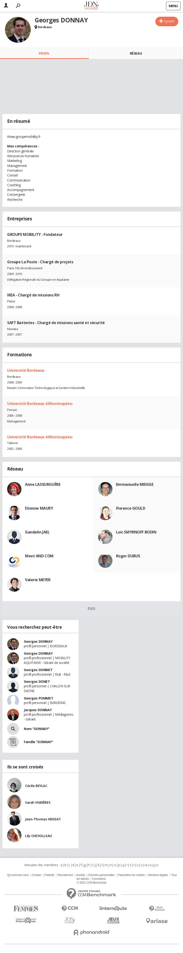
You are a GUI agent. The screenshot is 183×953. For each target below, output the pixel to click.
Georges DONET (37, 681)
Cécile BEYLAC (36, 785)
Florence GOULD (130, 508)
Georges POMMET (38, 698)
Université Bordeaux (25, 370)
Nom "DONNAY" (37, 728)
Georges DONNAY (38, 641)
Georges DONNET (38, 670)
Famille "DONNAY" (38, 742)
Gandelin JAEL (37, 532)
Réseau (136, 53)
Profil (44, 53)
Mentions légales (158, 875)
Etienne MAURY (39, 508)
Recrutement (65, 875)
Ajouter (169, 21)
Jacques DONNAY (37, 710)
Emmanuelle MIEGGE (134, 484)
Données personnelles (101, 875)
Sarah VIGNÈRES (37, 802)
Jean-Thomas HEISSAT (43, 819)
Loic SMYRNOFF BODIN (136, 532)
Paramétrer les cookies (131, 875)
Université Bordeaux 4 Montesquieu (39, 403)
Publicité (49, 875)
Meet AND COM (39, 556)
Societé (80, 875)
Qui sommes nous (18, 875)
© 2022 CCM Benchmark (91, 882)
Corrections (99, 878)
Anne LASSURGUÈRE (42, 484)
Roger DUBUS (128, 556)
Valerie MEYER (38, 579)
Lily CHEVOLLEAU (38, 836)
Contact (36, 875)
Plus (91, 608)
